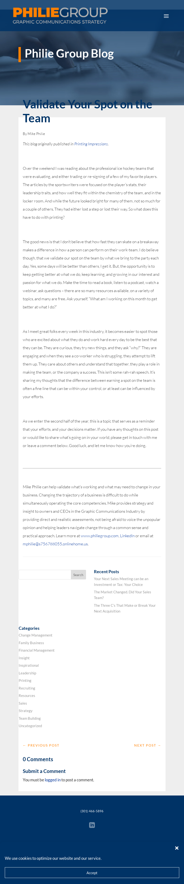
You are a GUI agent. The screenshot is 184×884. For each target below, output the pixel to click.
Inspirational (29, 665)
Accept (92, 873)
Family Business (31, 643)
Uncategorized (30, 726)
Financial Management (37, 650)
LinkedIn (127, 535)
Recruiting (27, 688)
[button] (176, 848)
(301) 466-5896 (92, 811)
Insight (24, 658)
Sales (23, 703)
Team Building (30, 718)
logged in (53, 779)
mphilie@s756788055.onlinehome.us (55, 543)
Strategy (26, 710)
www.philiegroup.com (100, 535)
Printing (25, 680)
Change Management (35, 635)
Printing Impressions (91, 143)
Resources (27, 695)
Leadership (27, 673)
